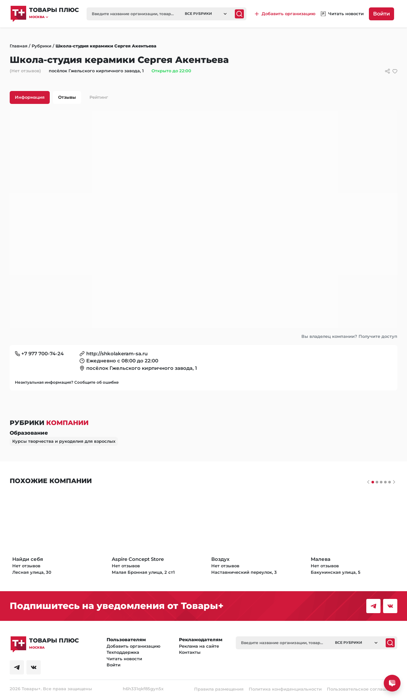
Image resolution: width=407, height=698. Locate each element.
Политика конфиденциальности (285, 689)
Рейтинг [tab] (98, 97)
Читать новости (124, 658)
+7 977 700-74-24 (42, 353)
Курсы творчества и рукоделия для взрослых (63, 441)
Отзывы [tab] (67, 97)
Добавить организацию (134, 646)
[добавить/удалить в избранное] (394, 71)
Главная (18, 45)
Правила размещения (219, 689)
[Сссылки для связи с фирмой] (387, 71)
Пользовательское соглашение (362, 689)
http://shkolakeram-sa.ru (117, 353)
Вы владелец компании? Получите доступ (349, 336)
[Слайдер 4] (389, 482)
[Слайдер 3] (385, 482)
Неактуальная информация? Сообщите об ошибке (67, 382)
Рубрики (41, 45)
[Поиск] (239, 13)
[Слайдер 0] (372, 482)
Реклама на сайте (199, 646)
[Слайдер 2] (381, 482)
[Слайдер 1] (377, 482)
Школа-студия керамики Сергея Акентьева (106, 45)
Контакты (190, 652)
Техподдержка (123, 652)
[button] (54, 17)
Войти (381, 14)
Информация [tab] (30, 97)
